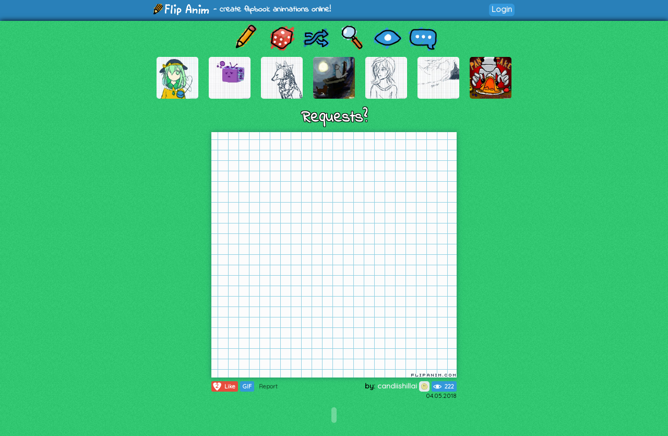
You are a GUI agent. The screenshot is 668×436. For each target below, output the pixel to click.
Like (223, 386)
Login (502, 9)
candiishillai (403, 386)
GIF (247, 386)
